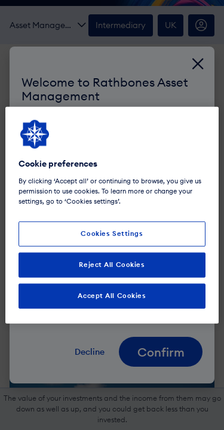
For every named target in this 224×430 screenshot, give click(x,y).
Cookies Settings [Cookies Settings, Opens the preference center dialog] (112, 233)
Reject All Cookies (112, 264)
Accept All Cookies (112, 295)
